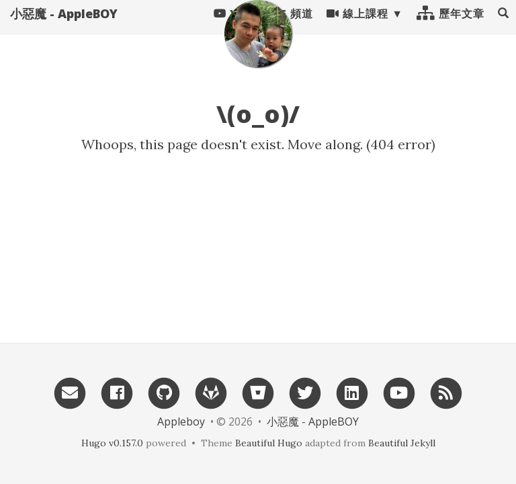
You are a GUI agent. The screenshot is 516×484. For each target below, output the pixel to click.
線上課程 (357, 26)
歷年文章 (450, 26)
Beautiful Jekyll (401, 443)
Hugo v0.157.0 (112, 443)
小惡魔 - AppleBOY (64, 27)
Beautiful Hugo (268, 443)
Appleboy (181, 421)
